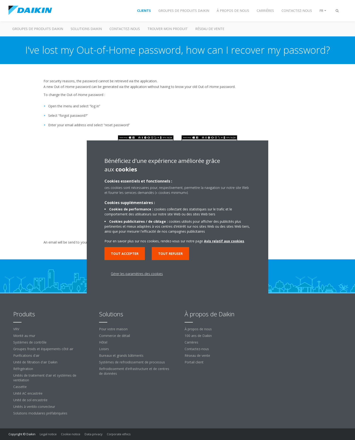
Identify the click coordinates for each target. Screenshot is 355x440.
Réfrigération (23, 368)
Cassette (20, 386)
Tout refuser (170, 253)
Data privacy (94, 434)
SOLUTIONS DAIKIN (86, 28)
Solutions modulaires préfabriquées (40, 413)
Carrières (191, 342)
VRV (16, 329)
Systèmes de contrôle (30, 342)
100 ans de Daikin (198, 335)
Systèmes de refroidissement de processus (132, 362)
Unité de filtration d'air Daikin (35, 362)
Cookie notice (70, 434)
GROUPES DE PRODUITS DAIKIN (37, 28)
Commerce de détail (114, 335)
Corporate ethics (119, 434)
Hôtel (103, 342)
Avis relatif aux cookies (224, 241)
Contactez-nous (197, 349)
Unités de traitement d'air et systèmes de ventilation (44, 377)
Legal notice (48, 434)
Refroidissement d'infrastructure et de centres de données (134, 371)
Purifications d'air (26, 355)
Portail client (194, 362)
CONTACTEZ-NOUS (124, 28)
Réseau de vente (197, 355)
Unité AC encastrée (28, 393)
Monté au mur (24, 335)
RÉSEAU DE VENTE (209, 28)
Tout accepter (125, 253)
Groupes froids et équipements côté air (43, 349)
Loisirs (104, 349)
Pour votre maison (113, 329)
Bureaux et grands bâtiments (121, 355)
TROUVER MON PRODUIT (167, 28)
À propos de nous (198, 329)
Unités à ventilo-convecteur (34, 406)
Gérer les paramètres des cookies (137, 273)
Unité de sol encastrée (30, 400)
